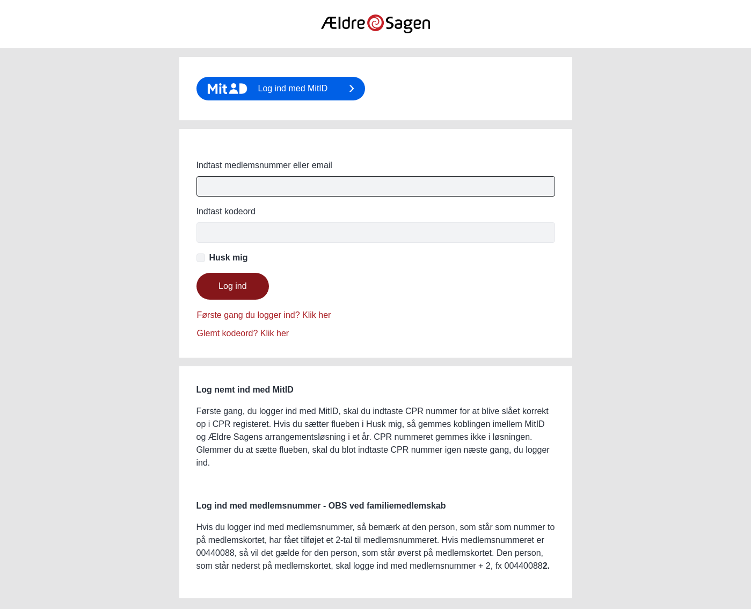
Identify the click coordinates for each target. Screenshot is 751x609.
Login (232, 286)
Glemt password (264, 324)
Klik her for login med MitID (281, 88)
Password (226, 211)
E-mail (375, 159)
